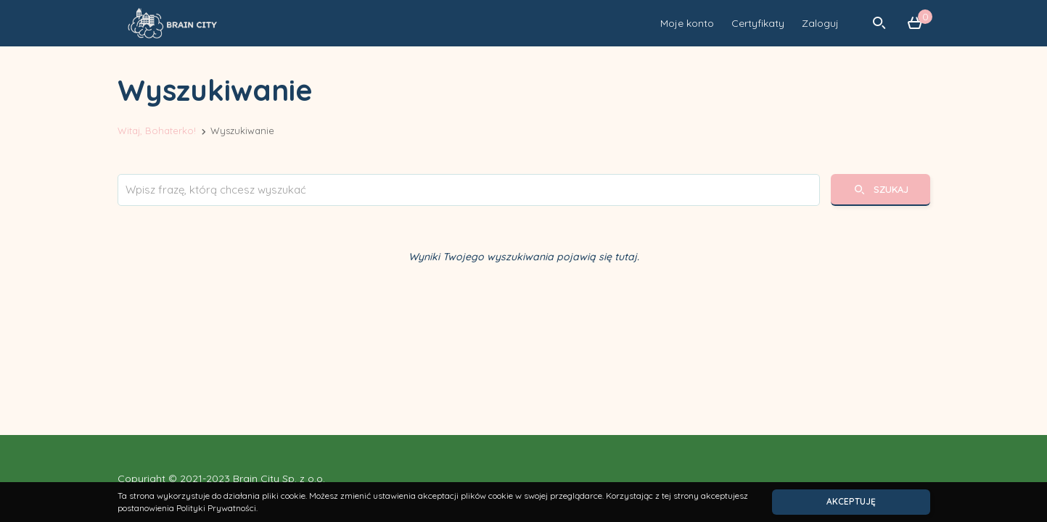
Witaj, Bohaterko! (157, 130)
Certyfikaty (757, 23)
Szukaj (880, 189)
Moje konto (687, 23)
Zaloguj (820, 23)
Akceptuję (851, 501)
